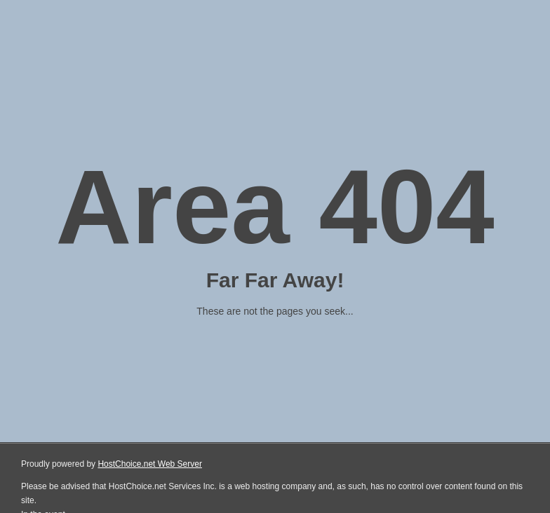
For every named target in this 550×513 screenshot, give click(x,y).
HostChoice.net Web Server (150, 464)
